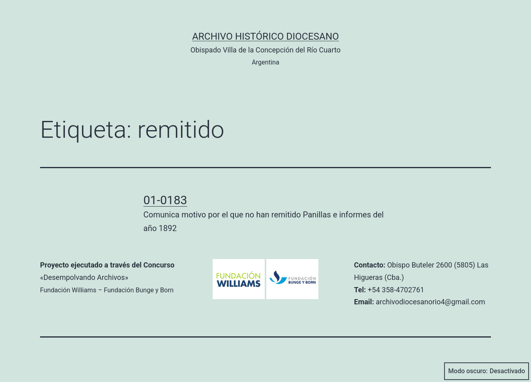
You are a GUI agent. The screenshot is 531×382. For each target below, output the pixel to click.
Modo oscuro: (486, 371)
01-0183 (165, 200)
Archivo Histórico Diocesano (265, 36)
